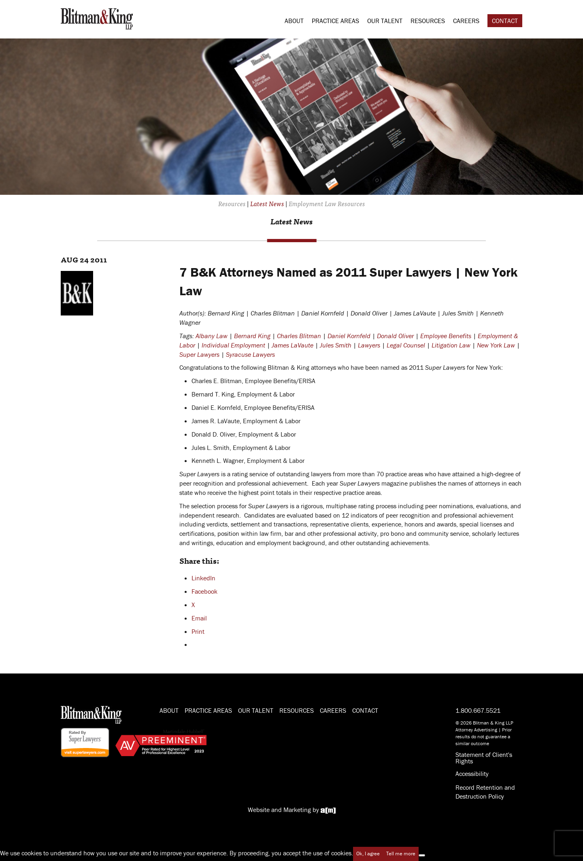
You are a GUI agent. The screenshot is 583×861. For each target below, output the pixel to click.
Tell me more (400, 853)
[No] (422, 855)
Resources (428, 21)
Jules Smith (335, 345)
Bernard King (252, 336)
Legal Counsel (406, 345)
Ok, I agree (368, 853)
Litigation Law (451, 345)
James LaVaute (292, 345)
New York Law (496, 345)
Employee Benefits (445, 336)
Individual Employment (233, 345)
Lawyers (369, 345)
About (294, 21)
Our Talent (384, 21)
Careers (466, 21)
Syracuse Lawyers (250, 354)
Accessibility (472, 773)
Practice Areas (335, 21)
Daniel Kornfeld (349, 336)
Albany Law (212, 336)
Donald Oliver (395, 336)
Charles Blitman (299, 336)
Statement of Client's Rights (483, 757)
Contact (505, 21)
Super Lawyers (199, 354)
